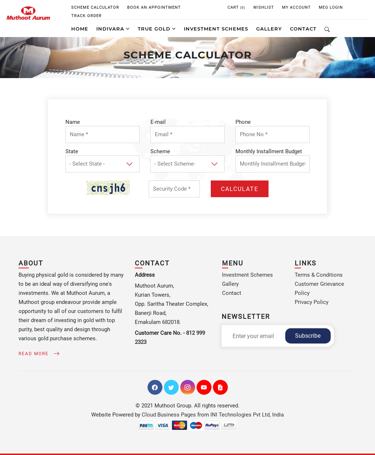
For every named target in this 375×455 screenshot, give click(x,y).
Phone (243, 122)
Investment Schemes (247, 275)
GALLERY (269, 29)
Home (79, 29)
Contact (231, 293)
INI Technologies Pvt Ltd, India (247, 414)
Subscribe (307, 335)
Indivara (113, 29)
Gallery (230, 284)
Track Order (86, 15)
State (71, 151)
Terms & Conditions (319, 275)
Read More (38, 353)
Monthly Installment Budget (268, 151)
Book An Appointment (154, 7)
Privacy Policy (311, 302)
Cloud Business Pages (169, 414)
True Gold (157, 29)
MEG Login (331, 7)
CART (236, 7)
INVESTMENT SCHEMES (216, 29)
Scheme (160, 151)
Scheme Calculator (95, 7)
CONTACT (303, 29)
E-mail (158, 122)
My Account (296, 7)
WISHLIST (263, 7)
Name (72, 122)
